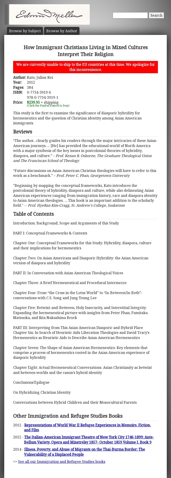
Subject (25, 31)
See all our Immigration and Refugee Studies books (61, 461)
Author (61, 31)
